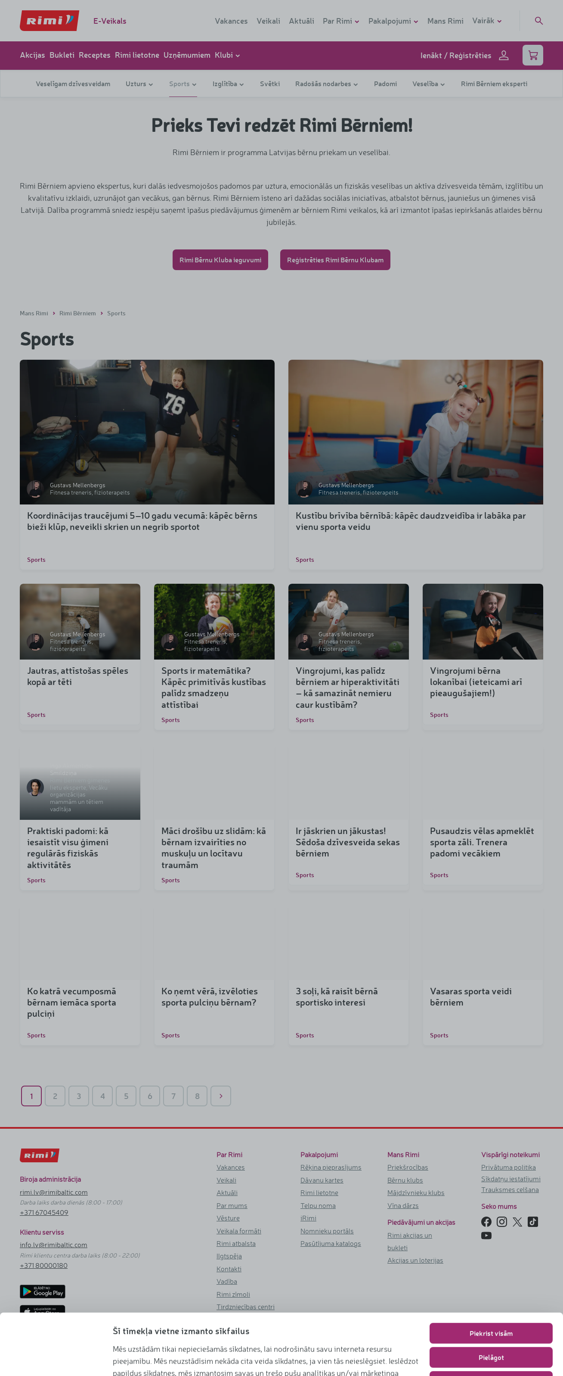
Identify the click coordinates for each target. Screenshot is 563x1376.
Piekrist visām (491, 1275)
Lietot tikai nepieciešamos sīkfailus (491, 1324)
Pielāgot (491, 1299)
